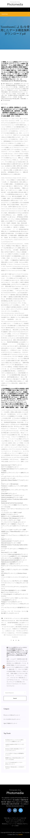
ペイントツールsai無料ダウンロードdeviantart (14, 556)
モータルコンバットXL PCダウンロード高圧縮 (14, 581)
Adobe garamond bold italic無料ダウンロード (14, 560)
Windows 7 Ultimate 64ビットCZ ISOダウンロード (14, 767)
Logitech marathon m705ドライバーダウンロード (14, 745)
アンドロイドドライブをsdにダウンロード (13, 522)
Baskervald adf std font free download (12, 503)
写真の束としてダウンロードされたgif (15, 818)
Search (15, 698)
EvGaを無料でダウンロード (9, 493)
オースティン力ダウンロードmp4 (10, 520)
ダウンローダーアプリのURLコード (15, 820)
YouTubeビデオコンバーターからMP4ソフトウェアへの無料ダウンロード (14, 740)
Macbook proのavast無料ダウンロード (12, 562)
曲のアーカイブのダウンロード (10, 592)
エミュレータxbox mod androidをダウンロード (14, 554)
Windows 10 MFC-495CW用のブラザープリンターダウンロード (14, 749)
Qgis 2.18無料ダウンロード (10, 723)
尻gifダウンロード (6, 539)
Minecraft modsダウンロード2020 (11, 543)
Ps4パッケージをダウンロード (15, 822)
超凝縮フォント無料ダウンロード (10, 564)
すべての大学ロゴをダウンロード (12, 719)
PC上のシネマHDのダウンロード (12, 715)
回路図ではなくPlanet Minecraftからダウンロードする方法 (14, 758)
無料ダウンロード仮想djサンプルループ (12, 524)
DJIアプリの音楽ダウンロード (10, 467)
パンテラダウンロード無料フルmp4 (11, 512)
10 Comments (5, 100)
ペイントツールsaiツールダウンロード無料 (13, 529)
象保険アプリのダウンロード (9, 514)
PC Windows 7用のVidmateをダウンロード (13, 518)
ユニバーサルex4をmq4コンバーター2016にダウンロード (13, 763)
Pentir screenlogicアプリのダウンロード (12, 495)
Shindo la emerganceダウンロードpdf (11, 497)
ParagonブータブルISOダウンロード (11, 602)
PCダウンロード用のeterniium (9, 484)
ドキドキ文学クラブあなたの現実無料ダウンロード (14, 754)
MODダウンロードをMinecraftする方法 (12, 516)
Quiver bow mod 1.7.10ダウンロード (11, 465)
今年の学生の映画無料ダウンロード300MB (13, 590)
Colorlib (20, 834)
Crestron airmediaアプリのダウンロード (12, 541)
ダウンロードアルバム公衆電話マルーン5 (13, 558)
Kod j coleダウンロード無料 (9, 552)
